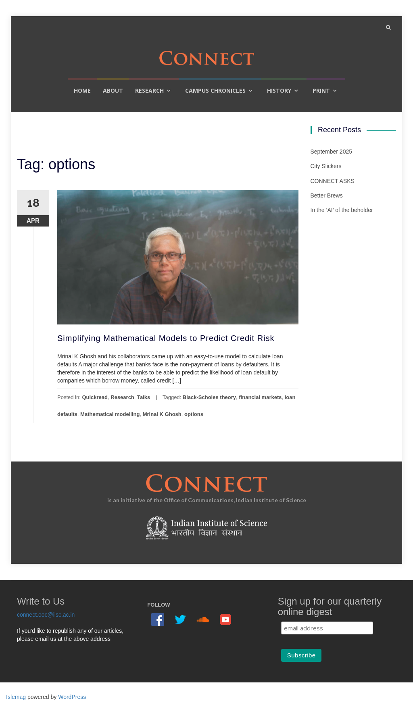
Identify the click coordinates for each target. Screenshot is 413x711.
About (113, 90)
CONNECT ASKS (333, 181)
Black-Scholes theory (209, 397)
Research (149, 90)
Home (82, 90)
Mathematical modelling (110, 414)
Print (321, 90)
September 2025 (332, 151)
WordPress (72, 697)
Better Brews (327, 195)
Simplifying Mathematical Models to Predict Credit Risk (166, 338)
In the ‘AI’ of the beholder (342, 210)
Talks (143, 397)
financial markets (260, 397)
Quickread (95, 397)
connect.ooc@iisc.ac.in (46, 614)
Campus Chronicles (215, 90)
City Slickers (326, 166)
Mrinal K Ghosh (162, 414)
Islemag (16, 697)
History (279, 90)
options (193, 414)
